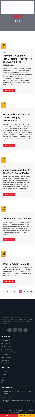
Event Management (6, 349)
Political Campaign (6, 346)
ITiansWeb (24, 412)
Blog (2, 377)
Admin (5, 52)
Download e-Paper (25, 415)
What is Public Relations (16, 264)
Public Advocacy (5, 360)
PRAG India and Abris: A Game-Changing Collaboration (16, 117)
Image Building (5, 354)
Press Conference (6, 357)
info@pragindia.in (8, 398)
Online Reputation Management (9, 351)
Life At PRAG (4, 372)
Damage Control (5, 363)
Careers (3, 380)
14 (27, 291)
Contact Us (4, 383)
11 (17, 291)
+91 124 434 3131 (8, 395)
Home (16, 17)
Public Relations (5, 340)
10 (14, 291)
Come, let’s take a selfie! (17, 218)
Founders (3, 374)
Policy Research (5, 343)
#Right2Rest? (9, 415)
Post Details (9, 90)
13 (24, 291)
